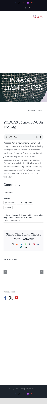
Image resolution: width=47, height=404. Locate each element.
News (23, 218)
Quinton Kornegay (12, 215)
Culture (10, 218)
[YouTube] (16, 298)
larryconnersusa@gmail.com (23, 8)
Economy (17, 218)
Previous (31, 110)
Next (39, 110)
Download (35, 143)
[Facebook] (5, 298)
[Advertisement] (23, 48)
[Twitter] (11, 298)
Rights (6, 220)
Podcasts (29, 218)
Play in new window (20, 143)
